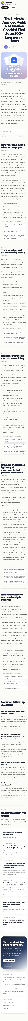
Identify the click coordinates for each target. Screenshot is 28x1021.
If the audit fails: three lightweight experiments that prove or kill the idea (12, 987)
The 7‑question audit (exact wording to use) (13, 980)
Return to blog (12, 47)
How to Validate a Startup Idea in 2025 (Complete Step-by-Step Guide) (13, 343)
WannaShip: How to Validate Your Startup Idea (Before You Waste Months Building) (14, 582)
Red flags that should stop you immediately (14, 984)
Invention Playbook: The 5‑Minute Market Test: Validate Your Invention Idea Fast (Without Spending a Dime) (14, 237)
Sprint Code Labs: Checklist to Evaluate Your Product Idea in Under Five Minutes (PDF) (14, 338)
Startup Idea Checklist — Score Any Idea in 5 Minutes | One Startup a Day (14, 230)
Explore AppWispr (9, 960)
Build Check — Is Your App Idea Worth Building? (13, 225)
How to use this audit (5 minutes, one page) (14, 977)
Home (8, 14)
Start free (5, 7)
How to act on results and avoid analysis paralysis (13, 992)
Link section (4, 150)
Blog (13, 14)
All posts (13, 7)
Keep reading (8, 964)
